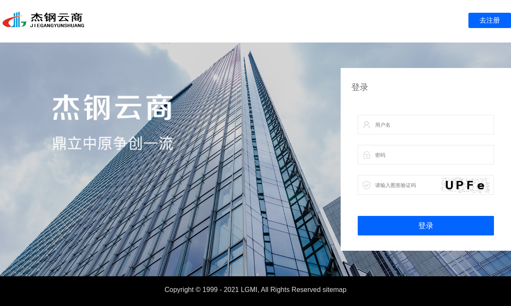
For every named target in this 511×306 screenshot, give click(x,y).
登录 (425, 225)
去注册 (489, 20)
